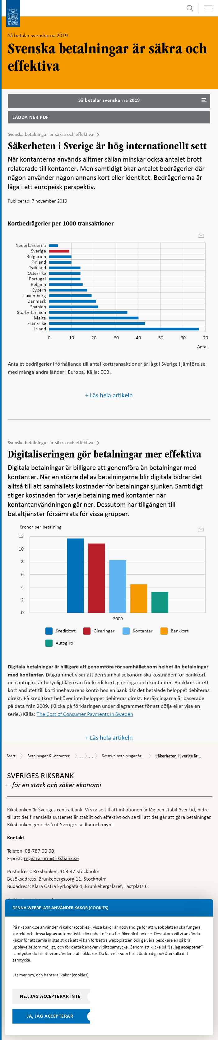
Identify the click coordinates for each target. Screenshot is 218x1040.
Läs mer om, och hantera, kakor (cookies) (50, 975)
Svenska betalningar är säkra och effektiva (50, 134)
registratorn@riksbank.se (51, 858)
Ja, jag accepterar (50, 1016)
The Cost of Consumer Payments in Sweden (85, 714)
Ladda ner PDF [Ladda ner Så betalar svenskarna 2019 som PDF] (30, 117)
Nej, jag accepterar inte (50, 996)
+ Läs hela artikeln (109, 395)
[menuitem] (201, 235)
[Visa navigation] (208, 8)
